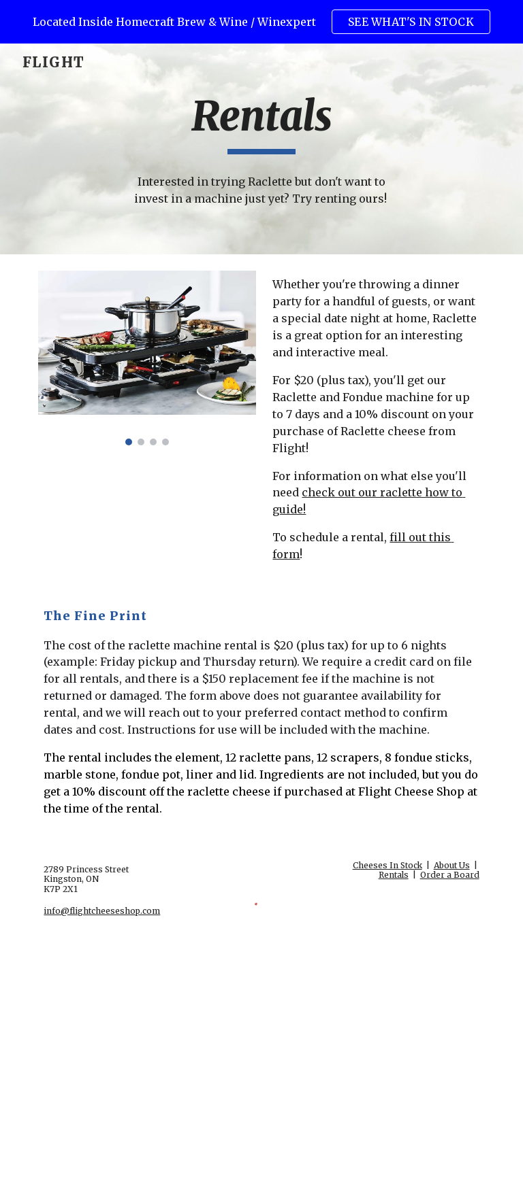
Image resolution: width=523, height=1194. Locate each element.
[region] (261, 22)
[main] (261, 122)
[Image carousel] (146, 358)
